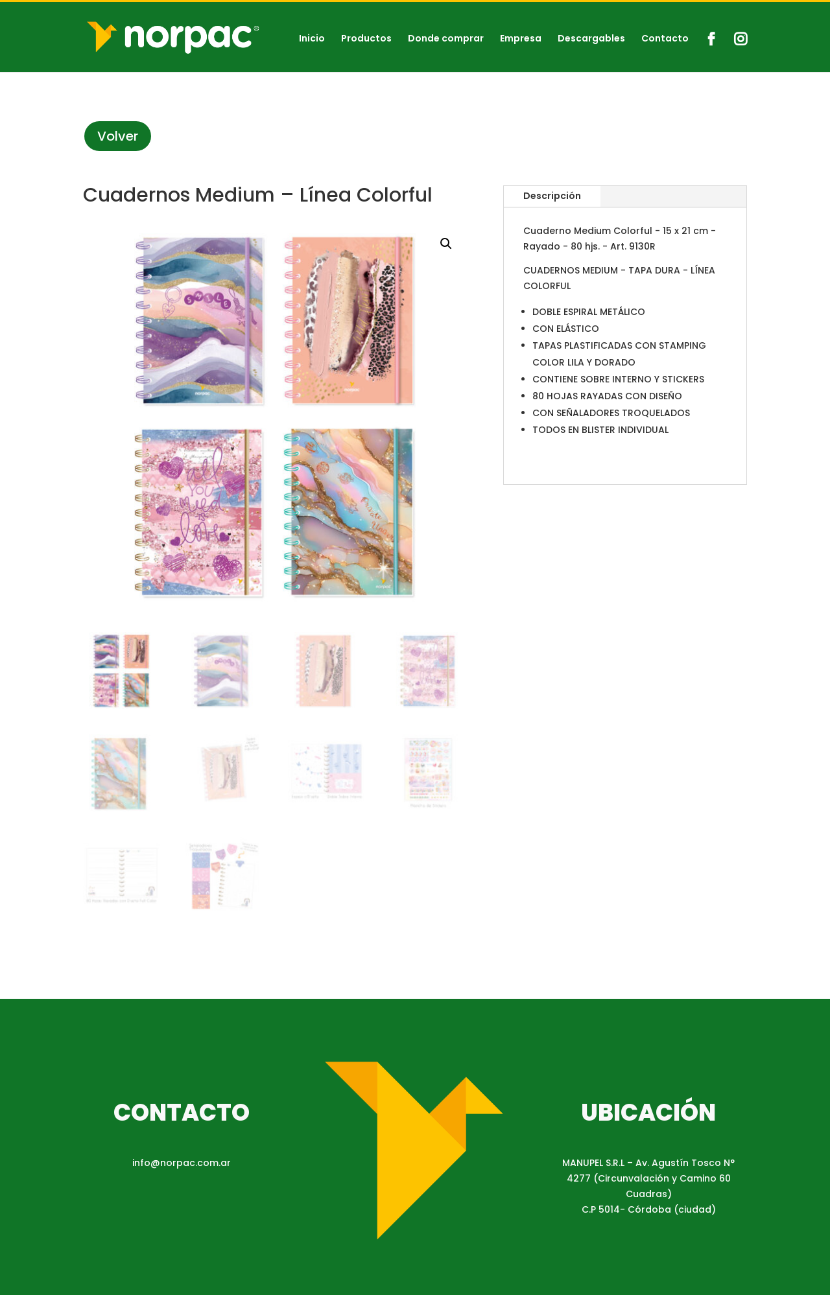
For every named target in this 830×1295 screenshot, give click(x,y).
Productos (366, 39)
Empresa (520, 39)
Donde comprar (446, 39)
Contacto (665, 39)
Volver (117, 136)
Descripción (552, 195)
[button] (446, 243)
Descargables (591, 39)
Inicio (312, 39)
